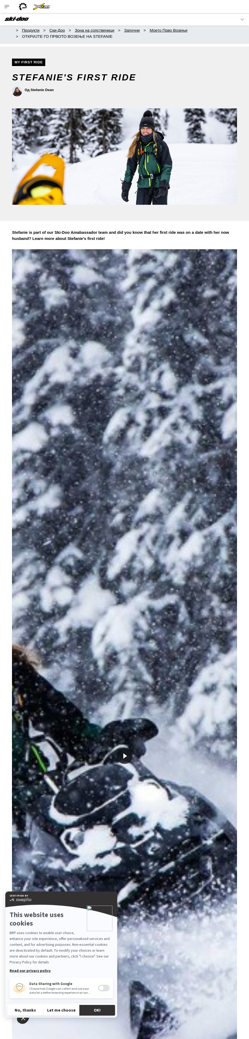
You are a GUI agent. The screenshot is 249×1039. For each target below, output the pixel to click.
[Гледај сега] (125, 756)
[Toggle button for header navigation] (7, 6)
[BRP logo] (22, 6)
